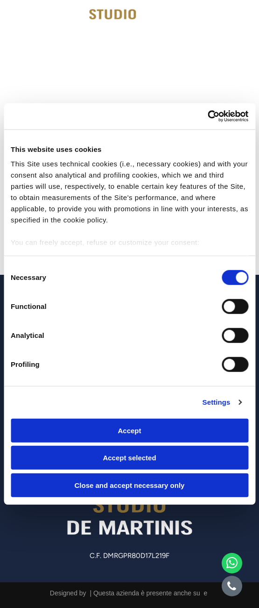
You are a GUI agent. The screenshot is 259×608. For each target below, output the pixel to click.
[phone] (232, 587)
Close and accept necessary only (130, 485)
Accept (129, 431)
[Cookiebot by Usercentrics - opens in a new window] (207, 116)
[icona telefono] (26, 30)
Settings (217, 402)
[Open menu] (239, 22)
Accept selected (129, 458)
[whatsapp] (232, 564)
